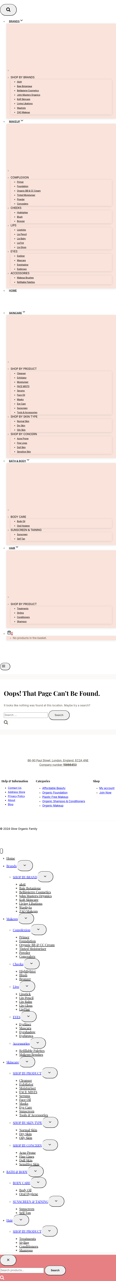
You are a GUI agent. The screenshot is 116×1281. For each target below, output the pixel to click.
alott (19, 82)
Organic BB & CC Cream (29, 191)
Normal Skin (23, 421)
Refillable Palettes (26, 282)
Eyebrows (22, 269)
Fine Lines (22, 443)
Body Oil (21, 521)
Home (13, 290)
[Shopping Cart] (9, 633)
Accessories (21, 1043)
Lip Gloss (21, 247)
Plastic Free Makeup (55, 797)
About (11, 800)
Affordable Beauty (53, 788)
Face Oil (21, 395)
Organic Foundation (54, 792)
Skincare (12, 1062)
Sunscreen (22, 408)
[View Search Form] (8, 10)
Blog (10, 804)
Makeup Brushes (25, 277)
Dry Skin (21, 425)
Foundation (22, 186)
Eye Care (21, 404)
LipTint (20, 243)
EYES (16, 1017)
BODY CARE (21, 1183)
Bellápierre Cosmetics (28, 90)
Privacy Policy (16, 796)
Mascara (21, 260)
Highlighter (22, 212)
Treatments (22, 608)
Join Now (105, 792)
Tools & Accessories (27, 412)
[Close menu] (1, 851)
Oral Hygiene (23, 526)
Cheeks (18, 964)
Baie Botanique (24, 86)
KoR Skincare (23, 99)
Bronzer (21, 221)
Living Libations (25, 103)
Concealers (22, 203)
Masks (20, 399)
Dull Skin (21, 447)
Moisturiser (22, 382)
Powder (21, 199)
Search (55, 1270)
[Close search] (8, 1260)
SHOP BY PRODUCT (27, 1073)
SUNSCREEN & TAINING (30, 1201)
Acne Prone (23, 438)
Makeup (12, 919)
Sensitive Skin (24, 451)
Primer (20, 182)
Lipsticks (21, 230)
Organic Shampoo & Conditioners (63, 801)
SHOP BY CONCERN (27, 1145)
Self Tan (21, 538)
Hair (9, 1220)
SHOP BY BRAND (25, 877)
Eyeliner (21, 256)
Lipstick (25, 994)
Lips (16, 986)
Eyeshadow (22, 264)
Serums (21, 390)
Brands (11, 866)
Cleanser (21, 373)
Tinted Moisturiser (26, 195)
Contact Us (14, 787)
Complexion (21, 930)
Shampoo (22, 621)
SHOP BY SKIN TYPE (27, 1122)
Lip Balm (21, 238)
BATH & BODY (16, 1171)
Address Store (16, 792)
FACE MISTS (23, 386)
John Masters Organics (28, 95)
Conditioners (23, 617)
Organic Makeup (52, 805)
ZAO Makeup (23, 112)
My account (107, 788)
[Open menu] (5, 666)
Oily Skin (21, 430)
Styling (20, 613)
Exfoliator (21, 377)
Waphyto (21, 108)
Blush (20, 217)
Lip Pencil (22, 234)
